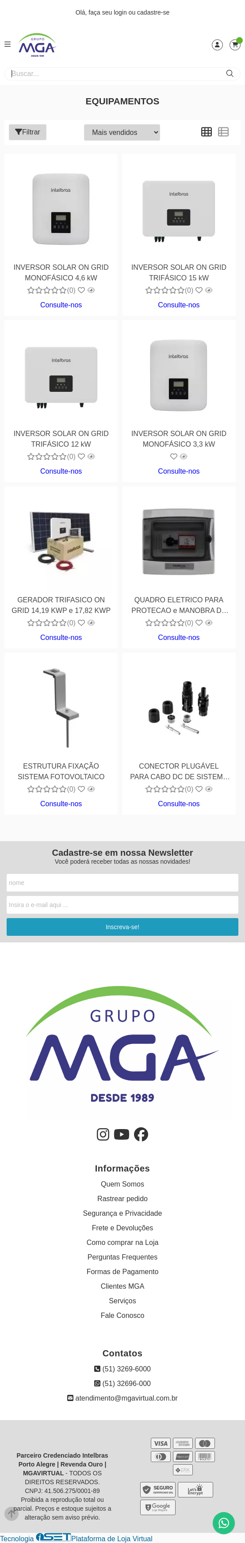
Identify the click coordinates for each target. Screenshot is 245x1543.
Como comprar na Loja (123, 1242)
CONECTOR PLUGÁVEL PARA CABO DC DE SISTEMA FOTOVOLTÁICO (178, 772)
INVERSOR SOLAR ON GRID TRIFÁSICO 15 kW (178, 273)
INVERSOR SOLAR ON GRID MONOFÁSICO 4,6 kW (61, 273)
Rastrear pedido (122, 1198)
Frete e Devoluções (122, 1228)
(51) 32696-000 (122, 1383)
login (121, 12)
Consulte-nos (61, 305)
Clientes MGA (123, 1286)
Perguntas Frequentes (122, 1257)
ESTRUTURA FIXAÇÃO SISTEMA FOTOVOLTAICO (61, 771)
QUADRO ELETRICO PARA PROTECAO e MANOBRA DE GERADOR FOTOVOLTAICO (178, 606)
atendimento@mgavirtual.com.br (122, 1398)
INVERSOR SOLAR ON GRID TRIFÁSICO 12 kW (61, 439)
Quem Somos (122, 1184)
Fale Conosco (123, 1315)
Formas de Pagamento (123, 1271)
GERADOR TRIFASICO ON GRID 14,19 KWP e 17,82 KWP (61, 605)
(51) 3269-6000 (122, 1369)
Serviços (122, 1301)
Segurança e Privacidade (122, 1213)
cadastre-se (153, 12)
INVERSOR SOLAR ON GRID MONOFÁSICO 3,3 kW (178, 439)
